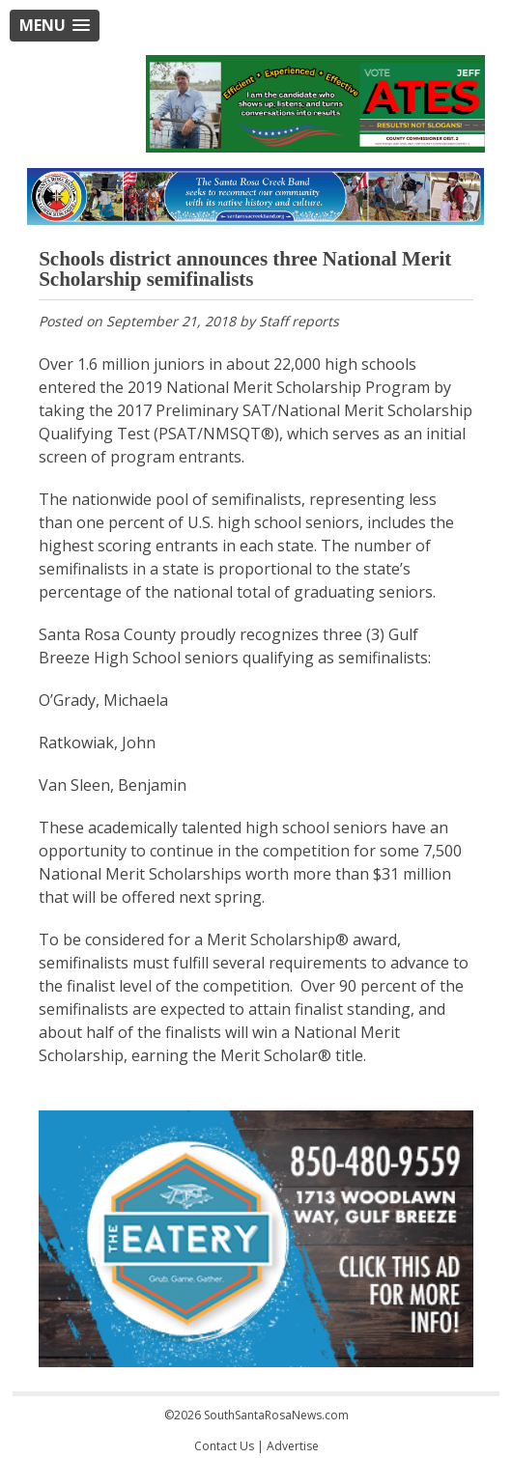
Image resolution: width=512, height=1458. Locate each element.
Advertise (293, 1446)
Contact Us (224, 1446)
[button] (55, 26)
